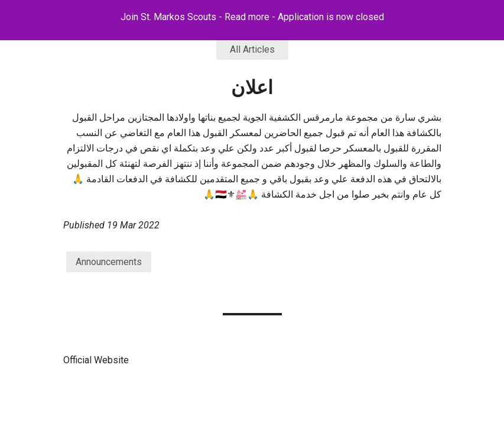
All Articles (252, 49)
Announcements (109, 261)
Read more (247, 16)
